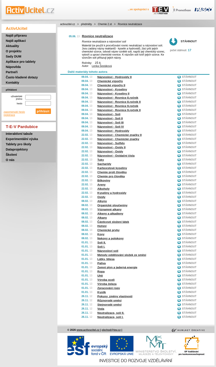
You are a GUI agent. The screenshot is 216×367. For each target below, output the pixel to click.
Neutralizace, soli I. (110, 317)
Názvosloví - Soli (109, 114)
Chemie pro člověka (111, 176)
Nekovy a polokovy (110, 238)
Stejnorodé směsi (109, 304)
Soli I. (101, 246)
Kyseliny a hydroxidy (111, 192)
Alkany (102, 217)
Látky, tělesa (106, 259)
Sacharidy (104, 164)
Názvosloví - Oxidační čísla (116, 155)
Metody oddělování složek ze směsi (121, 255)
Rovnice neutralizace (97, 36)
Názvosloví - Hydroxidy (113, 130)
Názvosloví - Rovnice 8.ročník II (119, 101)
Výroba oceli (106, 279)
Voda (100, 308)
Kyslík (101, 292)
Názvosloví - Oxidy (110, 151)
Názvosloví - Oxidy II (111, 147)
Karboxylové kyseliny (112, 168)
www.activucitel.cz (88, 329)
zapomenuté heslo (14, 111)
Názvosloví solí (107, 250)
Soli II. (101, 242)
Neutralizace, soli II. (110, 313)
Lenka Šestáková (102, 66)
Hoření (102, 226)
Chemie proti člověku (112, 172)
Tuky (100, 159)
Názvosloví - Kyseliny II (113, 93)
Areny (101, 184)
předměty (86, 24)
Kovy (101, 234)
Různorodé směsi (109, 300)
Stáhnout (189, 41)
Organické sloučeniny (112, 205)
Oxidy (101, 197)
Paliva (101, 263)
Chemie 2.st (105, 24)
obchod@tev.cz (111, 329)
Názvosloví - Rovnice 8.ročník (117, 97)
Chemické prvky (108, 230)
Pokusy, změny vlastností (114, 296)
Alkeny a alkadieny (110, 213)
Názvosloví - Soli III (110, 122)
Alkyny (102, 201)
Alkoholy (103, 188)
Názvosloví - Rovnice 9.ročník (117, 106)
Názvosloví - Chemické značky (118, 139)
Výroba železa (107, 284)
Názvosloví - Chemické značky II (119, 135)
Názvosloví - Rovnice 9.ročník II (119, 110)
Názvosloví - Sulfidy (111, 143)
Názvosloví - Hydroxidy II (114, 77)
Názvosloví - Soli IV (110, 126)
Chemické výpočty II (111, 85)
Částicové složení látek (113, 221)
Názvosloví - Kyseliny (112, 89)
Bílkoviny (103, 180)
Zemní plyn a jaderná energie (117, 267)
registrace (9, 115)
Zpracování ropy (108, 288)
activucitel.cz (67, 24)
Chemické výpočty (110, 81)
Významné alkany (109, 209)
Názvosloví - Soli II (110, 118)
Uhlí (100, 275)
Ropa (101, 271)
